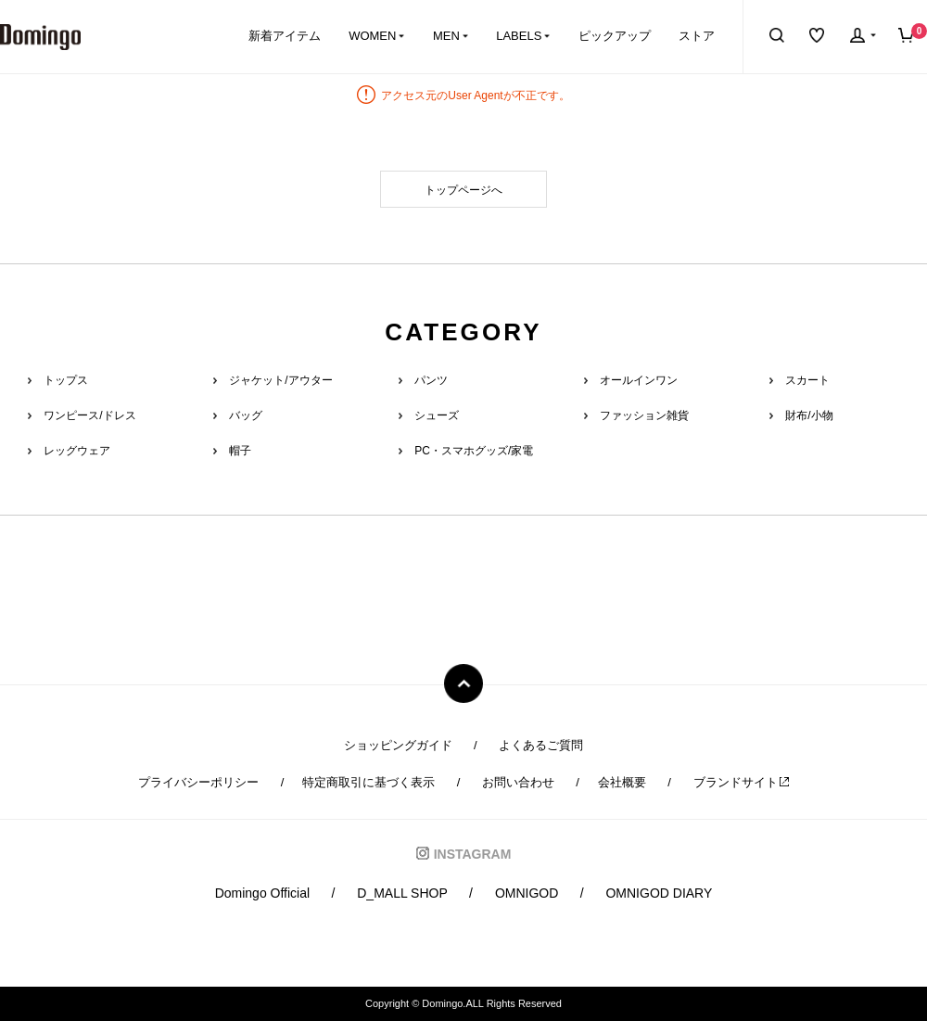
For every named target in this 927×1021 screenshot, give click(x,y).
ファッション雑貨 (644, 415)
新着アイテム (284, 36)
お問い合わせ (518, 782)
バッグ (245, 415)
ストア (697, 36)
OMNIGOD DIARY (658, 893)
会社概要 (622, 782)
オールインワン (639, 380)
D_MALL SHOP (402, 893)
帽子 (240, 450)
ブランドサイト (741, 782)
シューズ (436, 415)
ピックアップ (614, 36)
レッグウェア (77, 450)
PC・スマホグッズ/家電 (473, 450)
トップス (66, 380)
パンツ (431, 380)
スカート (807, 380)
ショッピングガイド (398, 745)
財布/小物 (808, 415)
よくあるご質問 (541, 745)
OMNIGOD (526, 893)
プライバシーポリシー (198, 782)
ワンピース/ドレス (89, 415)
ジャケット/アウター (280, 380)
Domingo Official (262, 893)
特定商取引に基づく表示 (368, 782)
